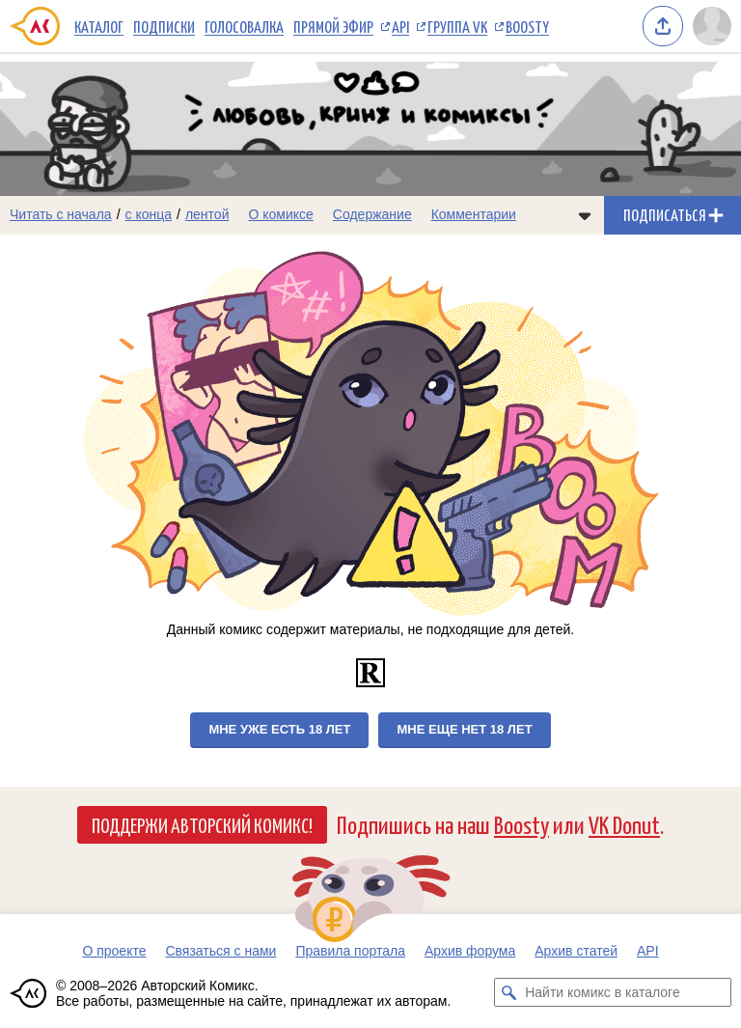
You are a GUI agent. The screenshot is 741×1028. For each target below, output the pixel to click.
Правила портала (350, 951)
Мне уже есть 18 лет (279, 729)
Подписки (164, 26)
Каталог (99, 26)
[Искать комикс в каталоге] (508, 992)
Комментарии (473, 214)
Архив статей (576, 951)
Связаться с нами (220, 951)
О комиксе (280, 214)
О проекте (114, 951)
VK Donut (624, 824)
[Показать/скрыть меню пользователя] (712, 26)
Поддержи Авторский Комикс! (202, 824)
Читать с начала (61, 214)
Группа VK (457, 26)
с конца (149, 214)
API (400, 26)
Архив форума (470, 951)
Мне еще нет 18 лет (464, 729)
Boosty (527, 26)
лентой (207, 214)
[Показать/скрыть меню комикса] (584, 215)
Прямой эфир (333, 26)
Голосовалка (244, 26)
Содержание (372, 214)
